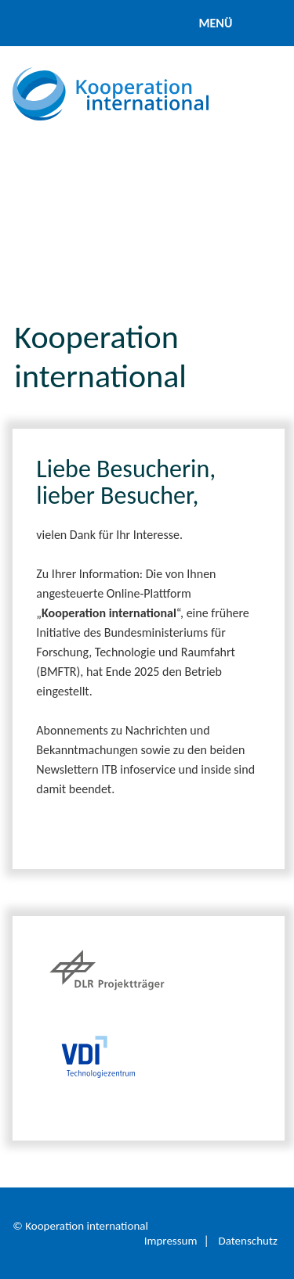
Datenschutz (247, 1241)
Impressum (171, 1241)
